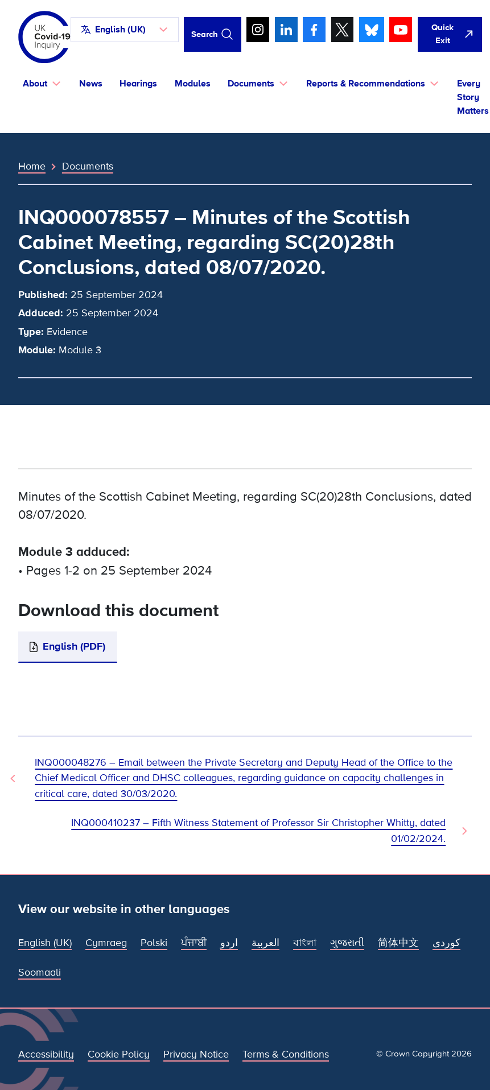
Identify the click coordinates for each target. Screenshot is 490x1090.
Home (32, 166)
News (90, 83)
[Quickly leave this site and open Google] (450, 34)
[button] (125, 29)
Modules (193, 83)
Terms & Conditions (285, 1054)
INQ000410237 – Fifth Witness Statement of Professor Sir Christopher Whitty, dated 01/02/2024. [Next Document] (258, 830)
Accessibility (46, 1054)
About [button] (35, 83)
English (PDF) (74, 646)
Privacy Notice (196, 1054)
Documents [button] (251, 83)
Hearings (138, 83)
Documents (87, 166)
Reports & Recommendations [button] (365, 83)
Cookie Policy (119, 1054)
